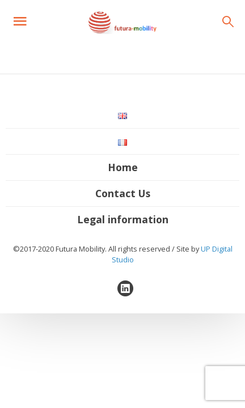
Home (123, 167)
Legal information (122, 219)
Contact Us (122, 193)
